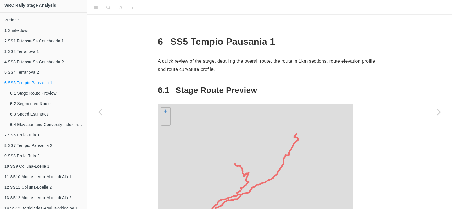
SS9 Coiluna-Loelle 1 (27, 166)
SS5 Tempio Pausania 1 (28, 82)
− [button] (166, 120)
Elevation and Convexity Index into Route (48, 124)
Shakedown (17, 30)
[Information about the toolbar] (132, 7)
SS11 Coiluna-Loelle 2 (28, 187)
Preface (11, 20)
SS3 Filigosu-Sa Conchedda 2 (34, 62)
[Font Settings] (121, 7)
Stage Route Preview (33, 93)
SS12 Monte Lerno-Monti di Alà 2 (38, 197)
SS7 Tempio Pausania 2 (28, 145)
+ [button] (166, 112)
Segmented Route (30, 103)
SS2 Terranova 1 (21, 51)
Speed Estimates (29, 114)
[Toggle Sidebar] (95, 7)
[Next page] (439, 112)
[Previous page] (100, 112)
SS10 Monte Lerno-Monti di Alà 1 (38, 176)
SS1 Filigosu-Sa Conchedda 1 (34, 41)
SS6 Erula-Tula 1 (21, 135)
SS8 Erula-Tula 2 (21, 156)
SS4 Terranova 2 (21, 72)
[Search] (108, 7)
